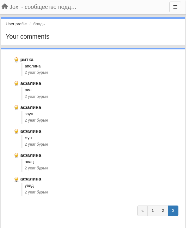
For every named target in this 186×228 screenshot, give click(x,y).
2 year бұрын (36, 72)
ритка (27, 59)
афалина (30, 83)
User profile (16, 24)
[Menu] (175, 7)
